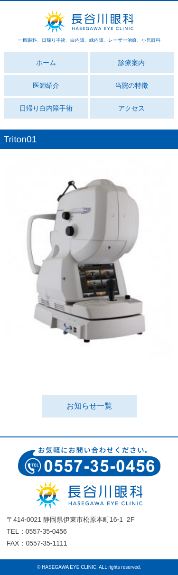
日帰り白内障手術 (46, 108)
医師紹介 (46, 85)
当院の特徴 (131, 85)
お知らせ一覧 (89, 406)
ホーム (46, 62)
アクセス (131, 108)
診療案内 (131, 62)
